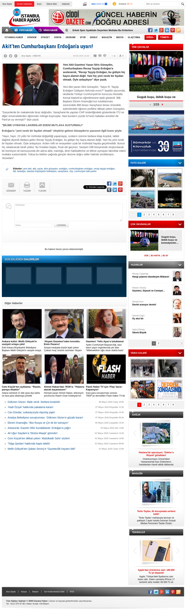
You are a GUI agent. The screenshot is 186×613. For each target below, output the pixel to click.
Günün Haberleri (24, 4)
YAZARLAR (137, 265)
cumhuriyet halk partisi (85, 171)
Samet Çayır (151, 317)
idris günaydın (51, 168)
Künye (24, 591)
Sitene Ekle (51, 4)
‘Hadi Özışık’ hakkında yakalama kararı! (30, 407)
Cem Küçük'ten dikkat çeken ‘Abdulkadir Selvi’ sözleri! (39, 438)
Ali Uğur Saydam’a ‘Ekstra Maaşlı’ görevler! (33, 433)
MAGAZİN (137, 473)
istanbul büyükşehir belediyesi (41, 171)
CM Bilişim (44, 604)
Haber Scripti (32, 604)
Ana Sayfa (7, 4)
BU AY (165, 256)
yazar (40, 168)
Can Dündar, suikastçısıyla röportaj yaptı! (31, 412)
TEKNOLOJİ (138, 532)
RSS (72, 591)
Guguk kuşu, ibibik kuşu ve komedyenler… (156, 98)
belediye (21, 171)
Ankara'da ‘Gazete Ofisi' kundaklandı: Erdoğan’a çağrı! (39, 427)
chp (71, 171)
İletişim (35, 591)
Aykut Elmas (151, 331)
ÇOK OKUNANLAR (140, 224)
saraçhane (63, 171)
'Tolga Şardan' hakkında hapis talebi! (29, 443)
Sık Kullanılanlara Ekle (54, 591)
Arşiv (39, 4)
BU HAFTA (155, 256)
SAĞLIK (136, 414)
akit (34, 168)
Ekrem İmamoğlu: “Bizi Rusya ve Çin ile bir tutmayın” (38, 422)
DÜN (146, 256)
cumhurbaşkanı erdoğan (80, 168)
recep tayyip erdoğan (104, 168)
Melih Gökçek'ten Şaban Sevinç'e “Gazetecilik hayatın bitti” (42, 448)
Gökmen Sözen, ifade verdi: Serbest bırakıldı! (34, 401)
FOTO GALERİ (138, 163)
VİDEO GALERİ (139, 353)
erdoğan (63, 168)
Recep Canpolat (151, 275)
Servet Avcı (151, 303)
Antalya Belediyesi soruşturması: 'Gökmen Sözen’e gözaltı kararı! (45, 417)
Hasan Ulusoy (151, 289)
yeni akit (27, 168)
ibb (14, 171)
